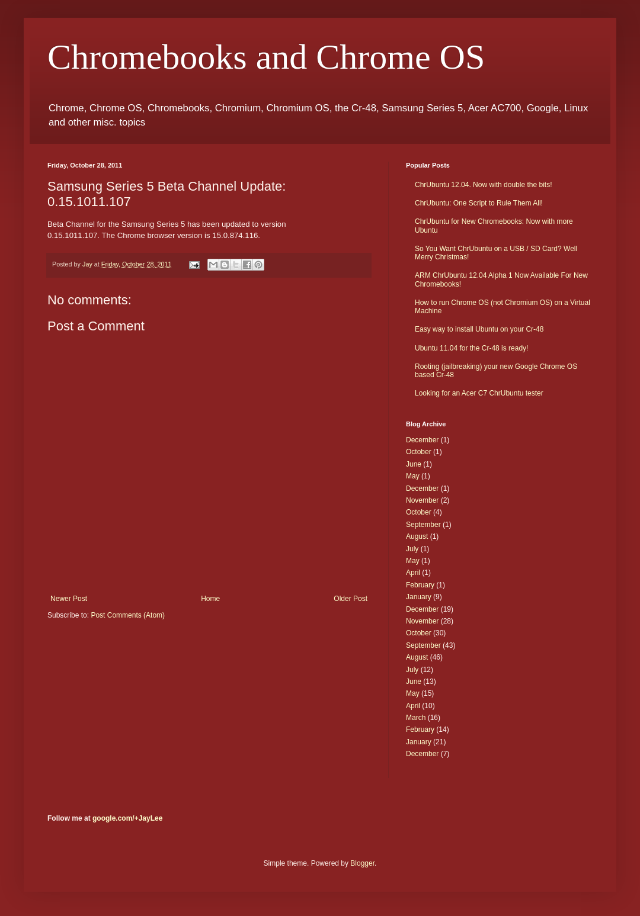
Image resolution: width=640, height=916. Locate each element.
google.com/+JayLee (127, 818)
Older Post (350, 598)
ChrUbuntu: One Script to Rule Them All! (479, 203)
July (412, 549)
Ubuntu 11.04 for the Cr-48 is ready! (471, 348)
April (413, 572)
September (423, 524)
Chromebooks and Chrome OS (266, 56)
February (420, 585)
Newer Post (68, 598)
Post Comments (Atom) (128, 615)
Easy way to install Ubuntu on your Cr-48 (479, 329)
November (422, 500)
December (422, 440)
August (417, 536)
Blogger (362, 863)
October (418, 452)
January (418, 597)
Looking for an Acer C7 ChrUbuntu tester (479, 393)
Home (210, 598)
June (413, 464)
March (415, 717)
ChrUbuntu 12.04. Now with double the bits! (483, 185)
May (413, 476)
